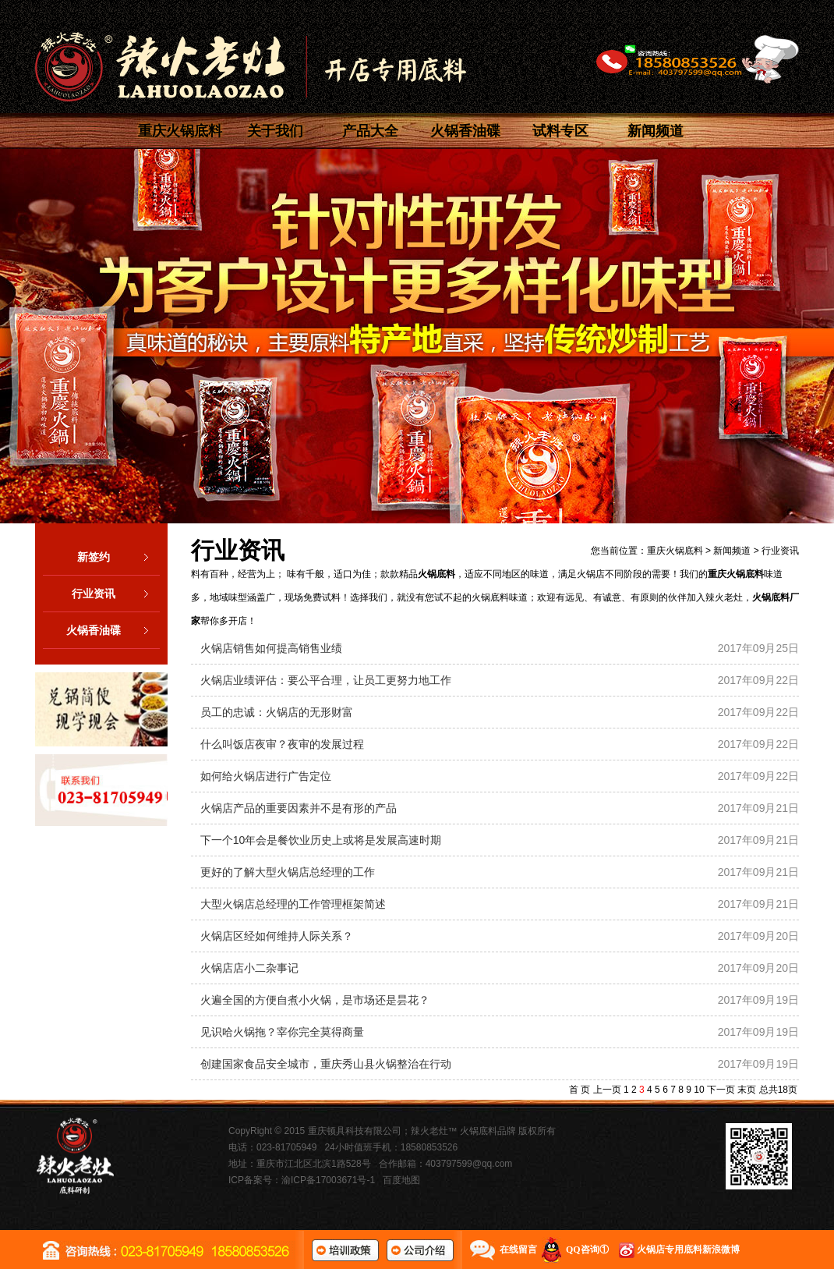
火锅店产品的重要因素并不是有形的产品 (298, 808)
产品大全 (370, 131)
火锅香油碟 (465, 131)
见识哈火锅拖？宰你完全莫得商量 (282, 1032)
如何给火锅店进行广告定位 (265, 776)
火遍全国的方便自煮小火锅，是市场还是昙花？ (314, 1000)
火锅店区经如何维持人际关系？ (276, 936)
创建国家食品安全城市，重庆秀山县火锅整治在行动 (325, 1064)
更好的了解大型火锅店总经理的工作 (287, 872)
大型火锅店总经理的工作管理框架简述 (293, 904)
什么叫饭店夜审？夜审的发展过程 (282, 744)
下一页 (721, 1089)
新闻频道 (655, 131)
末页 (746, 1089)
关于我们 (275, 131)
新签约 (118, 557)
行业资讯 (116, 593)
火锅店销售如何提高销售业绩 (271, 648)
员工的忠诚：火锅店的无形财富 (276, 712)
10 (699, 1089)
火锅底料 (436, 574)
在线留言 (518, 1249)
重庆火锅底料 (180, 131)
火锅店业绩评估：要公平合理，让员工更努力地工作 (325, 680)
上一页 (607, 1089)
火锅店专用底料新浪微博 (688, 1249)
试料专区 (560, 131)
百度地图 (401, 1180)
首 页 (579, 1089)
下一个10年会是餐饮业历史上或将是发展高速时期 (321, 840)
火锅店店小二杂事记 (249, 968)
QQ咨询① (587, 1249)
